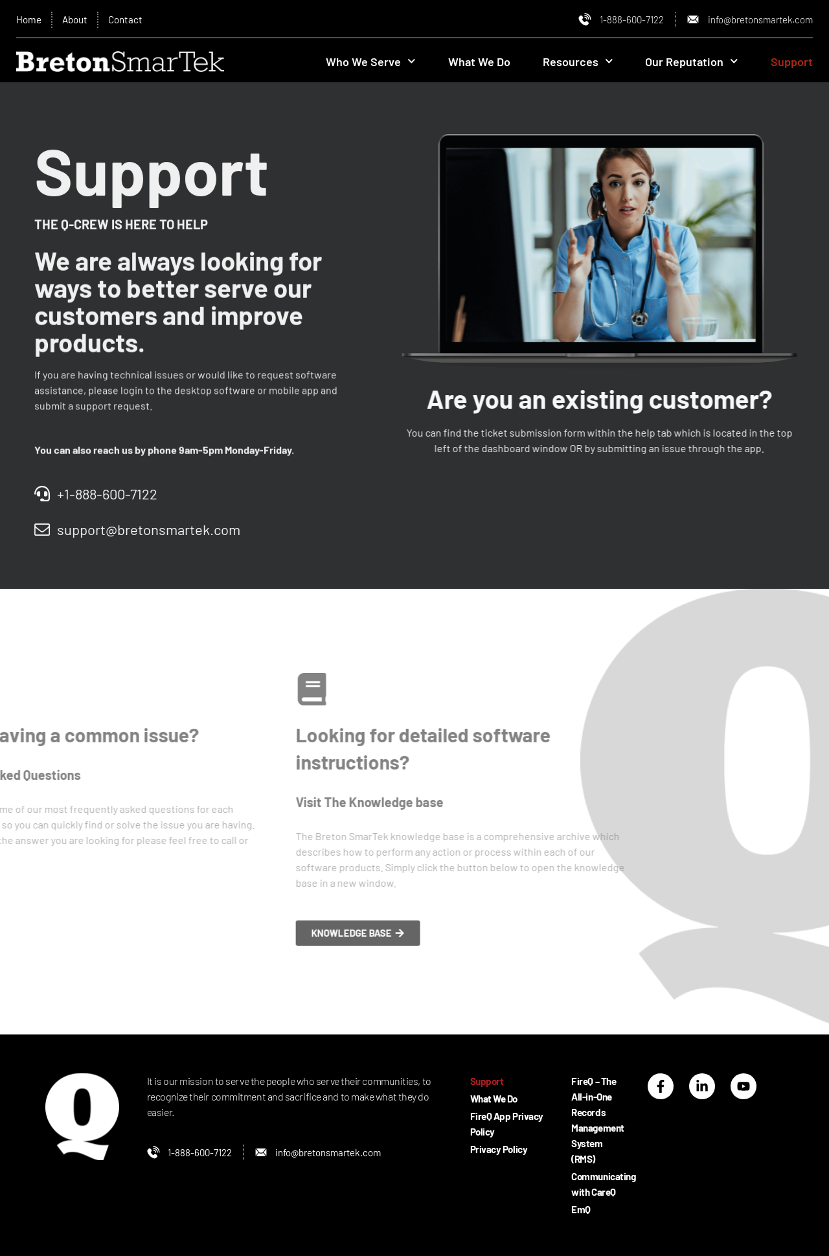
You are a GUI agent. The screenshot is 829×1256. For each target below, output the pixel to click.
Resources (578, 63)
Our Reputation (691, 63)
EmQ (581, 1209)
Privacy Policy (500, 1149)
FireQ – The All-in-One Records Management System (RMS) (589, 1120)
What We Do (479, 63)
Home (29, 20)
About (77, 20)
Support (792, 63)
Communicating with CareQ (589, 1184)
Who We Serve (371, 63)
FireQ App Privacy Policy (500, 1123)
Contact (130, 20)
